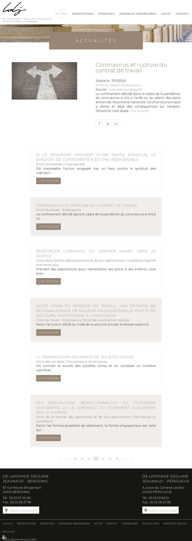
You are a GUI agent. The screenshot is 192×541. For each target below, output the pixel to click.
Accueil (61, 13)
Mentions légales (175, 523)
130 (82, 458)
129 (75, 458)
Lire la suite (140, 111)
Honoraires (130, 523)
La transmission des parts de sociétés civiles (85, 357)
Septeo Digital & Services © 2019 (19, 539)
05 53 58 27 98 (20, 502)
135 (117, 458)
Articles (8, 531)
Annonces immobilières (138, 13)
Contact (182, 13)
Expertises (106, 13)
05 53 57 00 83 (20, 498)
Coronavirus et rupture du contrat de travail (87, 206)
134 (110, 458)
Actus (166, 13)
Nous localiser (23, 510)
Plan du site (150, 523)
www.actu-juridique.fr (125, 89)
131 (89, 458)
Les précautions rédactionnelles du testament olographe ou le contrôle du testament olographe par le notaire (96, 408)
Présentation (82, 13)
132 (96, 458)
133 (102, 458)
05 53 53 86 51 (159, 498)
